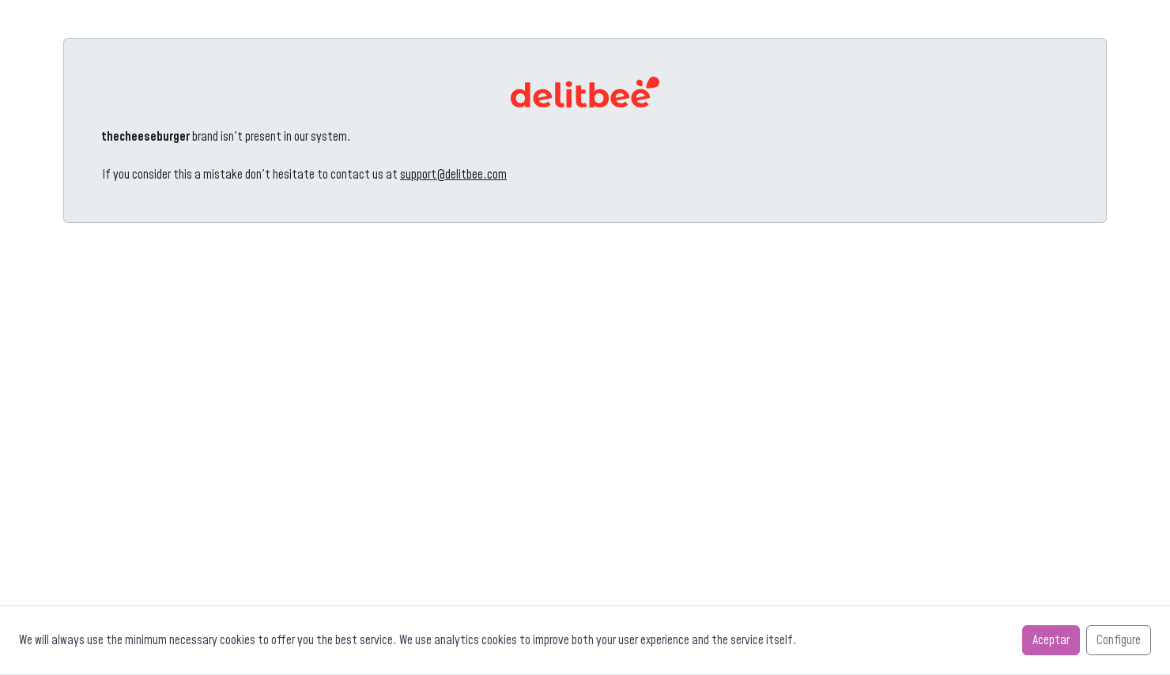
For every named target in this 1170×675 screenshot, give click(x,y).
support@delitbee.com (453, 174)
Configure (1118, 640)
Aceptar (1051, 640)
